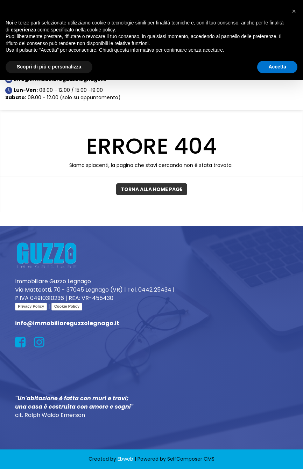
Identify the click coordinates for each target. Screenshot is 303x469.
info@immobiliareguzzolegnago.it (67, 323)
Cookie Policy (66, 306)
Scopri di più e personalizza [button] (49, 66)
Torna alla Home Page (152, 189)
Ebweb (125, 458)
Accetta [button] (277, 66)
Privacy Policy (31, 306)
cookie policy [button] (101, 29)
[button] (294, 11)
